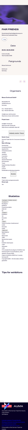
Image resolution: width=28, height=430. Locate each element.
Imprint (4, 425)
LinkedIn (4, 420)
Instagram (9, 420)
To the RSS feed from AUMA (9, 424)
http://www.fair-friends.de (8, 125)
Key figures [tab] (4, 200)
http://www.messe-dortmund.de (10, 116)
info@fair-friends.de (7, 123)
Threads (14, 420)
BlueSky (19, 420)
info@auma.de (5, 417)
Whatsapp (4, 422)
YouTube (15, 422)
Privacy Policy (9, 425)
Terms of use (16, 425)
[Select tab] (5, 202)
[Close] (1, 401)
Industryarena (21, 422)
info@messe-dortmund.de (9, 114)
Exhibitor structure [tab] (12, 200)
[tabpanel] (14, 228)
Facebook (10, 422)
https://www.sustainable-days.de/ (10, 127)
